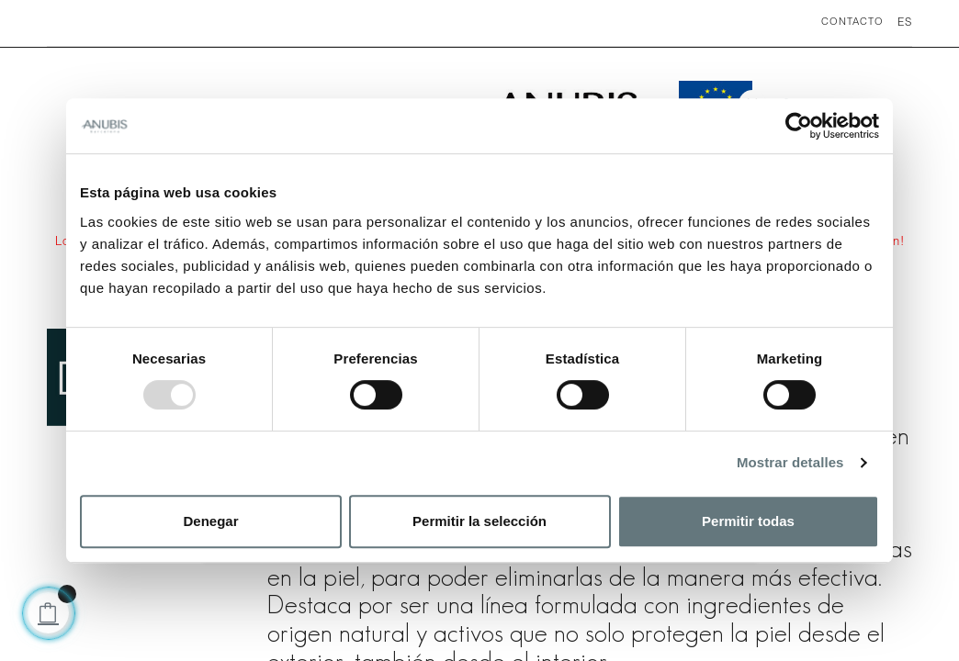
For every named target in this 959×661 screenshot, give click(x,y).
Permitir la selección (479, 521)
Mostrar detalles (790, 462)
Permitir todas (748, 521)
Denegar (210, 521)
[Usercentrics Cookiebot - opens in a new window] (798, 126)
